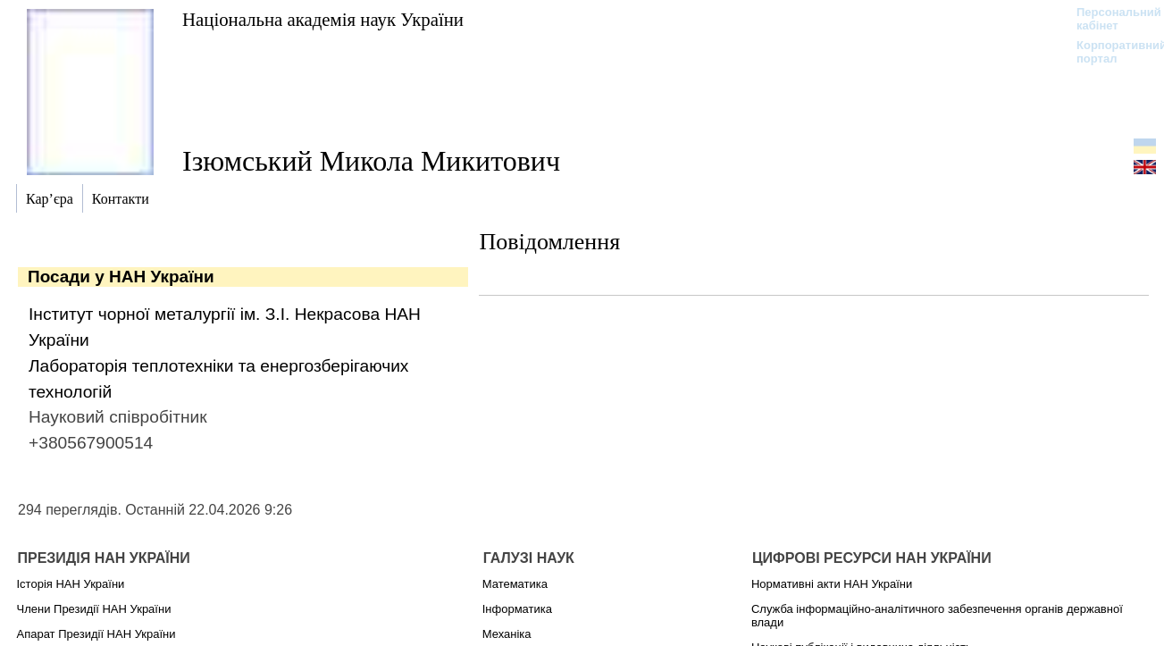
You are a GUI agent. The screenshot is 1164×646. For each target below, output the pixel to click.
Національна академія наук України (323, 19)
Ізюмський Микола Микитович (371, 161)
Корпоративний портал (1109, 51)
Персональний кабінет (1109, 18)
